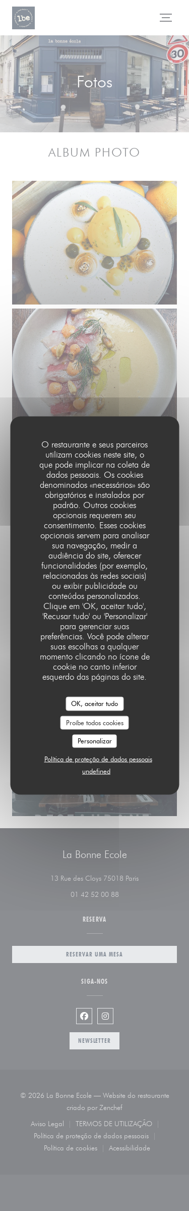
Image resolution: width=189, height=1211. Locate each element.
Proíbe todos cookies (94, 722)
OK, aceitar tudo (94, 703)
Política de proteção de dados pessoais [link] (98, 758)
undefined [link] (96, 771)
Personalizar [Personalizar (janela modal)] (95, 741)
